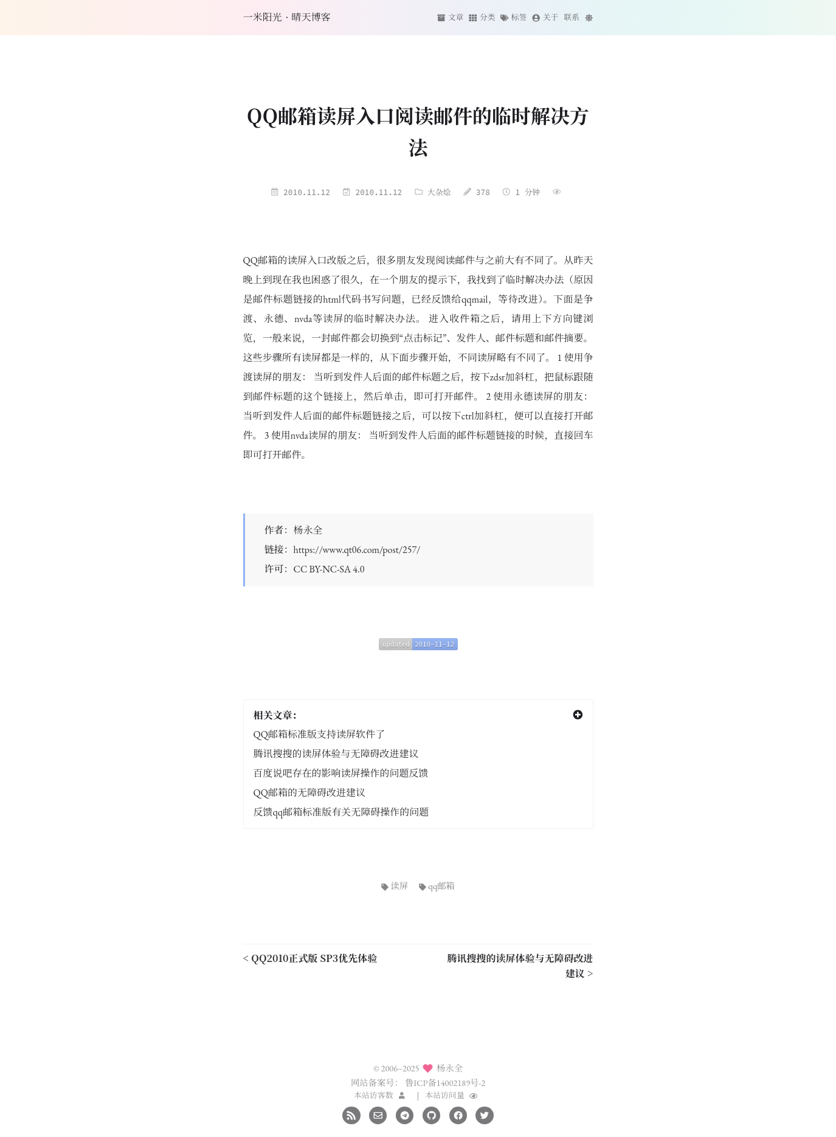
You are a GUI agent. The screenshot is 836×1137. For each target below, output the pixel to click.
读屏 (394, 885)
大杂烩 (439, 192)
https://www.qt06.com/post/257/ (357, 549)
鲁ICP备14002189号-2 (445, 1082)
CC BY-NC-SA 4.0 (329, 569)
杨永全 (308, 530)
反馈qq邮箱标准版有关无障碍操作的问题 (341, 812)
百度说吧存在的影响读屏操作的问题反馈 (341, 773)
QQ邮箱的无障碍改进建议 (309, 792)
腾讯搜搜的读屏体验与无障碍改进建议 (336, 753)
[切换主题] (589, 17)
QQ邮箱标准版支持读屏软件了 (319, 734)
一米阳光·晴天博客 (287, 17)
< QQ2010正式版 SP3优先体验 (310, 958)
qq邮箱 (437, 885)
